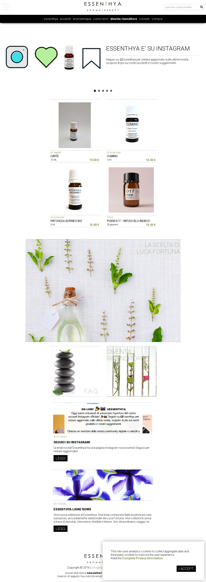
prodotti (65, 19)
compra (157, 19)
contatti (144, 19)
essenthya (51, 19)
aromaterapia (82, 19)
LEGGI (60, 458)
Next (202, 55)
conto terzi (100, 19)
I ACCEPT (186, 569)
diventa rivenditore (123, 19)
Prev (3, 55)
